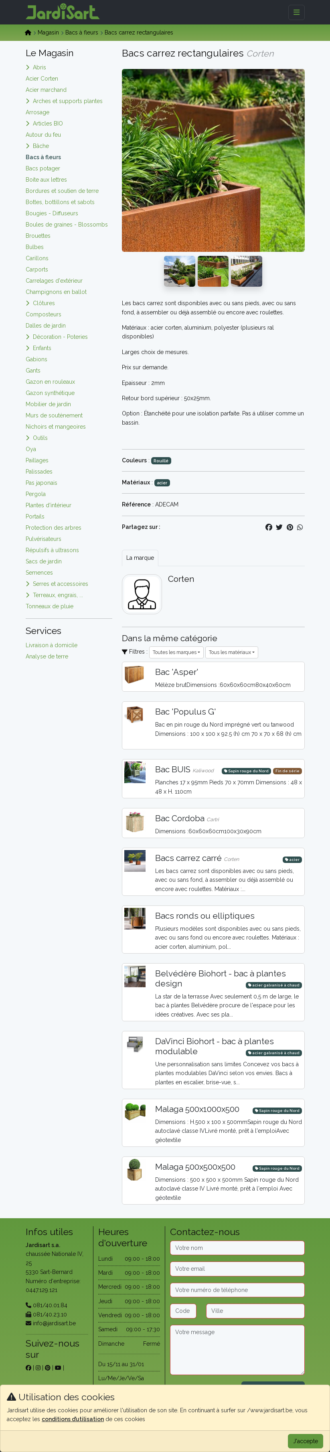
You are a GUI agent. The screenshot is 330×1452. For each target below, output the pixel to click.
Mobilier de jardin (48, 404)
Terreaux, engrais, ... (58, 595)
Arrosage (37, 112)
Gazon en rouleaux (50, 382)
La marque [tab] (140, 558)
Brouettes (38, 236)
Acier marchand (46, 90)
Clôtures (44, 303)
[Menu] (296, 12)
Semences (39, 572)
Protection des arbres (53, 528)
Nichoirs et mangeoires (56, 426)
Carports (37, 269)
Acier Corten (42, 78)
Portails (35, 516)
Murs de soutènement (54, 415)
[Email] (237, 1269)
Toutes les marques (174, 652)
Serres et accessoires (60, 584)
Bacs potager (43, 168)
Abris (39, 67)
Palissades (39, 471)
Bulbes (35, 247)
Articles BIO (48, 123)
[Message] (237, 1350)
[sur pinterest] (48, 1368)
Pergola (36, 494)
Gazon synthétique (50, 393)
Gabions (36, 359)
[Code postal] (183, 1311)
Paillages (37, 460)
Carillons (37, 258)
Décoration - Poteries (60, 337)
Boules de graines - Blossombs (67, 224)
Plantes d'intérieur (48, 505)
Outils (40, 438)
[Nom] (237, 1248)
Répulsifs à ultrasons (52, 550)
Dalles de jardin (46, 325)
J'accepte (305, 1441)
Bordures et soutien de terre (62, 191)
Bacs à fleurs (81, 32)
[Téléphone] (237, 1290)
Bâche (41, 146)
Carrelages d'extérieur (54, 280)
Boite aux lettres (46, 179)
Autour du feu (43, 135)
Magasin (48, 32)
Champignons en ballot (56, 292)
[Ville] (255, 1311)
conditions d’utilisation (73, 1419)
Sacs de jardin (44, 561)
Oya (31, 449)
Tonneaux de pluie (49, 606)
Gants (33, 370)
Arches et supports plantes (68, 101)
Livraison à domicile (51, 645)
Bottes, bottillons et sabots (60, 202)
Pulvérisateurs (43, 539)
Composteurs (43, 314)
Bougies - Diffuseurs (52, 213)
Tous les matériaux (230, 652)
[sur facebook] (28, 1368)
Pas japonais (41, 483)
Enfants (42, 348)
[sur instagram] (38, 1368)
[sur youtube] (58, 1368)
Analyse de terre (47, 656)
